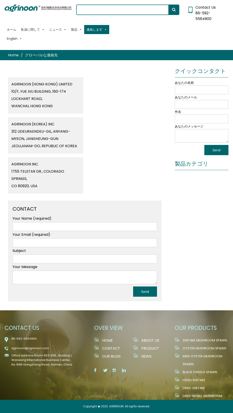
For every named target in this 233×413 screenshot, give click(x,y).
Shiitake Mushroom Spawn (205, 340)
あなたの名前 (184, 82)
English (14, 38)
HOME (107, 340)
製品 (76, 29)
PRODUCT (150, 348)
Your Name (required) (32, 218)
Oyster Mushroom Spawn (204, 348)
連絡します (96, 29)
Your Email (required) (31, 234)
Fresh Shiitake (194, 380)
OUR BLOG (111, 356)
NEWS (146, 356)
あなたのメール (186, 97)
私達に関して (33, 29)
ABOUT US (150, 340)
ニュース (57, 29)
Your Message (25, 266)
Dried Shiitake (194, 388)
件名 (178, 111)
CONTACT (111, 348)
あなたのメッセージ (189, 126)
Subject (19, 250)
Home (13, 55)
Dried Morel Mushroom (202, 396)
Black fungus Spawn (200, 372)
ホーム (11, 29)
